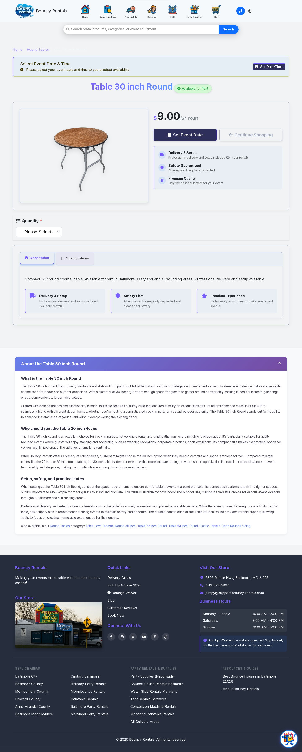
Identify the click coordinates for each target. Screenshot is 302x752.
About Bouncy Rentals (241, 689)
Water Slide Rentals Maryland (153, 691)
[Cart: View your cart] (216, 11)
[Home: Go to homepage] (85, 11)
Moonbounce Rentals (88, 691)
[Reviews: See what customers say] (151, 11)
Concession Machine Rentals (153, 706)
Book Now (115, 615)
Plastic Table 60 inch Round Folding (224, 526)
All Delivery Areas (144, 721)
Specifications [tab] (75, 258)
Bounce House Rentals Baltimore (156, 684)
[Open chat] (289, 739)
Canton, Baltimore (85, 676)
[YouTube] (144, 637)
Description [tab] (37, 258)
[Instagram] (122, 637)
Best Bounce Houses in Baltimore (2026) (249, 678)
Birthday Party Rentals (88, 684)
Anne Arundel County (32, 706)
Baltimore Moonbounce (34, 714)
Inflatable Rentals (84, 699)
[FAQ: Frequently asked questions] (172, 11)
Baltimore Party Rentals (89, 706)
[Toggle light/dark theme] (249, 11)
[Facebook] (111, 637)
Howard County (27, 699)
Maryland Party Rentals (89, 714)
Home (17, 49)
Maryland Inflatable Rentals (152, 714)
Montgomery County (31, 691)
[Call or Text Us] (240, 11)
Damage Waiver (122, 593)
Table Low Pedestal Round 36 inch (111, 526)
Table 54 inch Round (183, 526)
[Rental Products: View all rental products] (107, 11)
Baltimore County (29, 684)
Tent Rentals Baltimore (148, 699)
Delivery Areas (119, 578)
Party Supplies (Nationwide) (152, 676)
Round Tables (38, 49)
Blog (111, 600)
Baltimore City (26, 676)
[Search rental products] (145, 29)
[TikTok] (165, 637)
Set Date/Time (269, 67)
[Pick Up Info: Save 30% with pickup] (131, 11)
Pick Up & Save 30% (124, 585)
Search (228, 29)
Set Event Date (185, 134)
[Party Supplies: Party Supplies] (194, 11)
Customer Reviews (122, 608)
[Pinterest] (155, 637)
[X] (133, 637)
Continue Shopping (251, 134)
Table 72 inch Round (152, 526)
